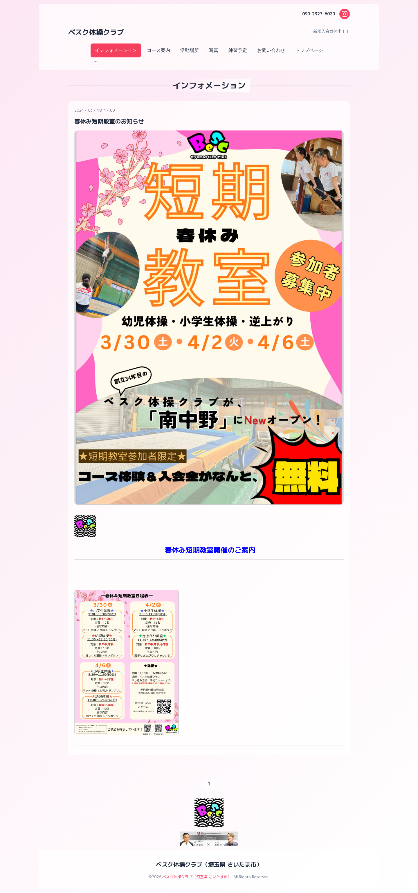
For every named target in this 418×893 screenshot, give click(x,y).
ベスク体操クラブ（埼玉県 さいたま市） (209, 864)
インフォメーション (116, 50)
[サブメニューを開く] (95, 61)
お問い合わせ (271, 50)
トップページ (309, 50)
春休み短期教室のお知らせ (109, 121)
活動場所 (189, 50)
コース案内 (158, 50)
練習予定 (237, 50)
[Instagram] (344, 14)
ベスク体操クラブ (96, 32)
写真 (213, 50)
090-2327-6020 (318, 14)
